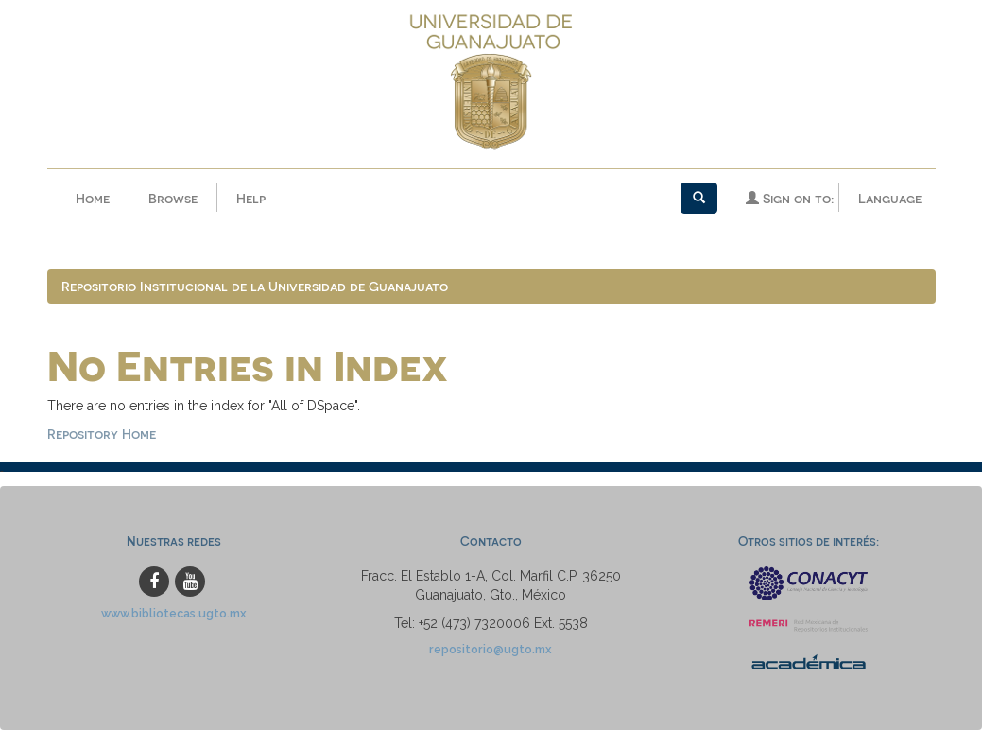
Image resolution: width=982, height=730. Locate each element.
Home (93, 198)
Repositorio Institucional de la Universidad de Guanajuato (254, 286)
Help (251, 198)
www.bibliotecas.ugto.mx (174, 613)
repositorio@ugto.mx (490, 649)
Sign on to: (790, 198)
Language (890, 198)
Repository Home (101, 434)
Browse (173, 198)
